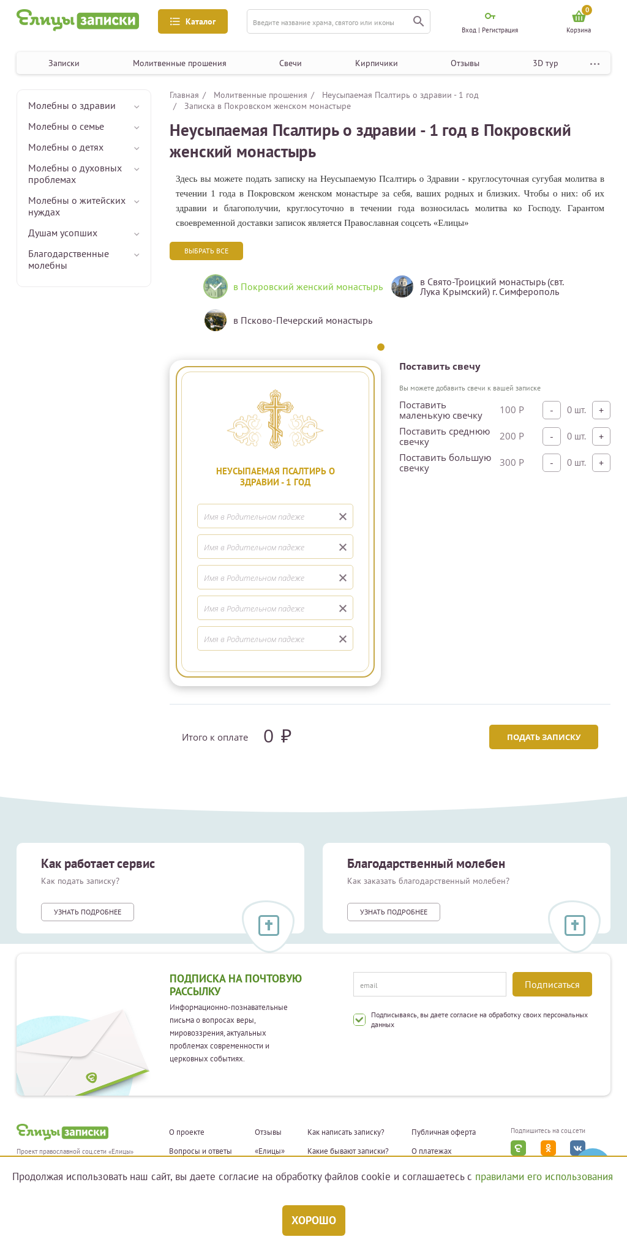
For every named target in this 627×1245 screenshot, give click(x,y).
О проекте (187, 1132)
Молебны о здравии (72, 105)
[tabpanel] (287, 308)
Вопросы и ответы (200, 1151)
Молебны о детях (65, 147)
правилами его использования (544, 1176)
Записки (64, 63)
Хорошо (313, 1220)
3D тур (545, 63)
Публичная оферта (443, 1132)
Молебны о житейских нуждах (77, 206)
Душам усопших (62, 232)
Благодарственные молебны (68, 259)
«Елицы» (270, 1151)
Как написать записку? (346, 1132)
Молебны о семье (66, 126)
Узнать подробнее (87, 911)
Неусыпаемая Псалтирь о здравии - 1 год (400, 94)
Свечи (290, 63)
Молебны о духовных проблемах (75, 173)
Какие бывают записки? (348, 1151)
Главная (184, 94)
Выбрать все (206, 250)
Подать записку (543, 736)
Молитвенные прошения (180, 63)
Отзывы (465, 63)
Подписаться (552, 984)
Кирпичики (376, 63)
